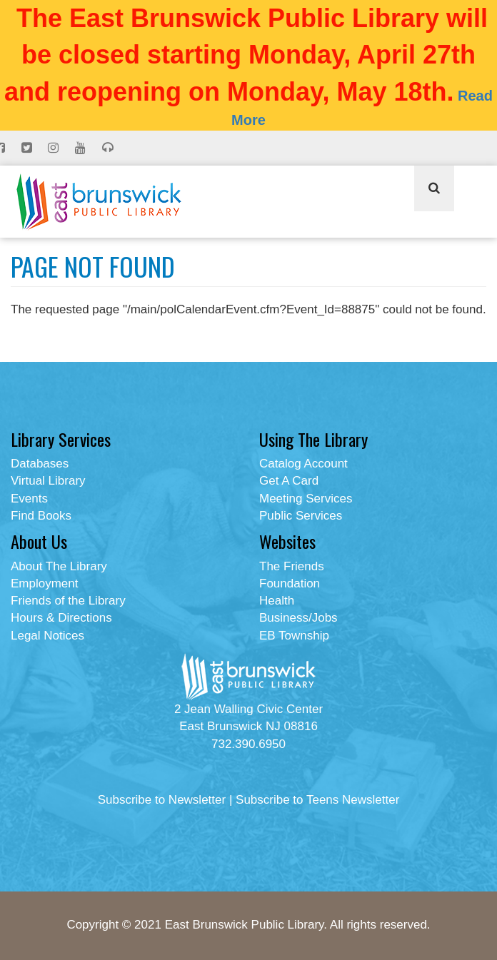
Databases (40, 463)
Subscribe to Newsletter (162, 800)
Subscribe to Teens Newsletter (317, 800)
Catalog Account (303, 463)
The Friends (291, 566)
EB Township (294, 635)
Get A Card (288, 480)
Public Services (300, 515)
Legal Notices (47, 635)
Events (29, 498)
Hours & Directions (61, 618)
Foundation (289, 583)
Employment (44, 583)
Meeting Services (305, 498)
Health (276, 600)
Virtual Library (48, 480)
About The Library (59, 566)
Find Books (41, 515)
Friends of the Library (68, 600)
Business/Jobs (298, 618)
